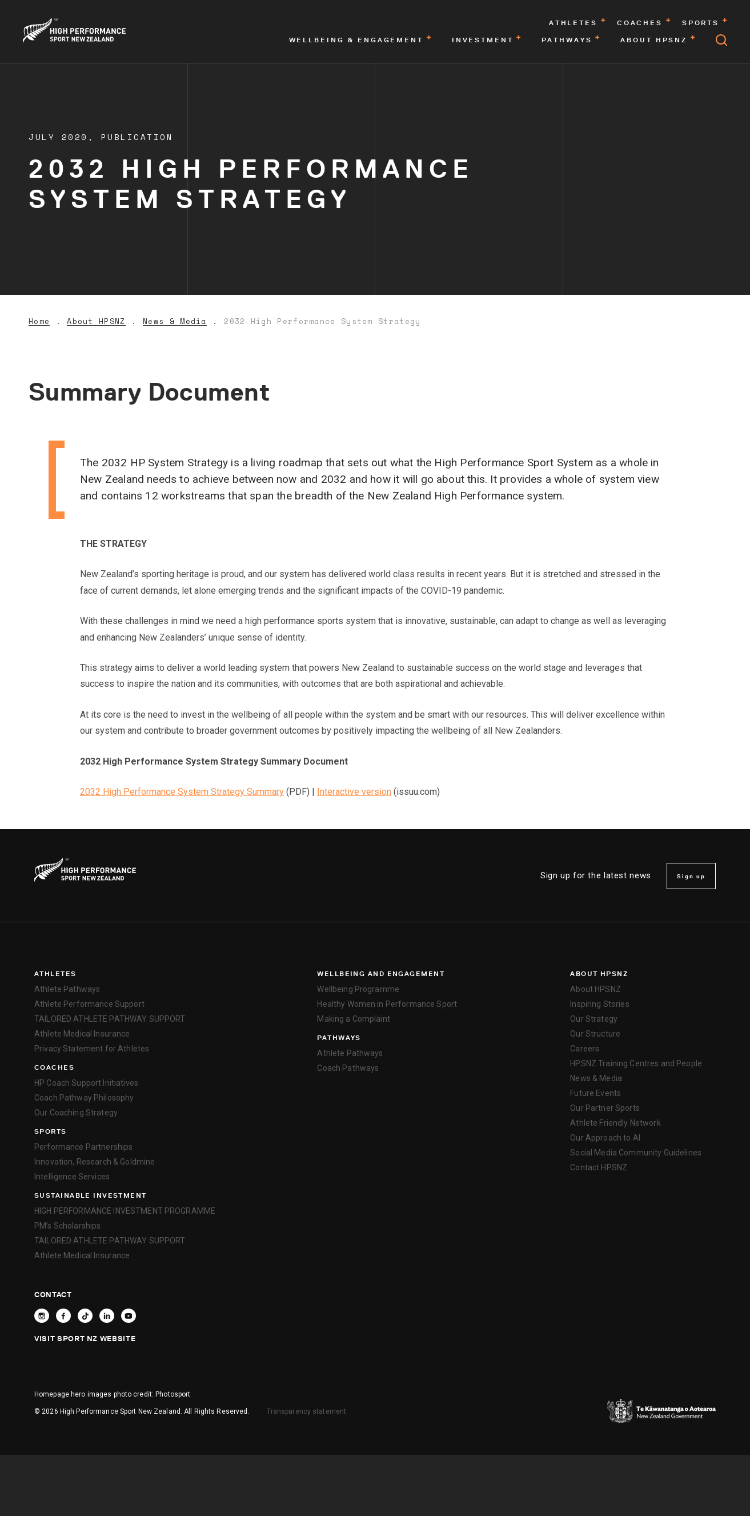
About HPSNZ (96, 321)
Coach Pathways (348, 1068)
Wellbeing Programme (358, 989)
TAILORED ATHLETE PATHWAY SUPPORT (109, 1018)
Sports (50, 1131)
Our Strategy (593, 1018)
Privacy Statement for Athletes (91, 1048)
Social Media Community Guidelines (635, 1152)
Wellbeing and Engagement (380, 974)
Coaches (54, 1067)
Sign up (691, 876)
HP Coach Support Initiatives (86, 1082)
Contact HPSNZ (598, 1167)
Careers (584, 1048)
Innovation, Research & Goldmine (94, 1161)
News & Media (175, 321)
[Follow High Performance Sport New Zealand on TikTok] (85, 1316)
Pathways (339, 1038)
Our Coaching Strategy (76, 1112)
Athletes (55, 974)
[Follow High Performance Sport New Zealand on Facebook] (63, 1316)
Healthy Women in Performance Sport (387, 1004)
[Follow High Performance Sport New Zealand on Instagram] (41, 1316)
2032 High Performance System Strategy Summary (182, 791)
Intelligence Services (72, 1176)
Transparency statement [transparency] (307, 1411)
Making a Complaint (353, 1018)
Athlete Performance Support (89, 1004)
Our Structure (595, 1033)
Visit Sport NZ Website (84, 1338)
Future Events (595, 1093)
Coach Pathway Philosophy (84, 1097)
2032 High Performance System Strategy (322, 321)
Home (39, 321)
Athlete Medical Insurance (82, 1033)
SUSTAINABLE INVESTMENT (90, 1195)
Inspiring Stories (599, 1004)
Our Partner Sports (605, 1108)
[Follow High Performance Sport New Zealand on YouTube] (128, 1316)
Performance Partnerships (83, 1146)
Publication (137, 137)
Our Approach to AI (605, 1137)
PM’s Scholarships (67, 1225)
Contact (53, 1294)
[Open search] (721, 40)
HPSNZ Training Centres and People (636, 1063)
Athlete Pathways (67, 989)
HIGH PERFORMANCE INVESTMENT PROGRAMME (124, 1210)
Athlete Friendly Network (615, 1122)
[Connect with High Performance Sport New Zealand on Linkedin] (106, 1316)
